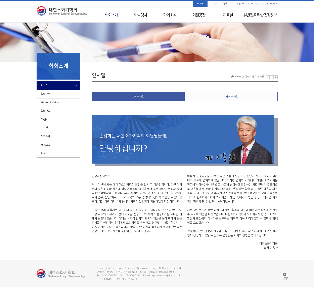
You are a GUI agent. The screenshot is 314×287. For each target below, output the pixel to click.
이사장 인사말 (230, 96)
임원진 (44, 128)
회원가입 (227, 3)
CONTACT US (255, 3)
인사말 (44, 85)
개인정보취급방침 (106, 279)
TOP (285, 276)
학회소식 (169, 15)
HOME (200, 3)
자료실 (228, 15)
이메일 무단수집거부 (127, 279)
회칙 (43, 153)
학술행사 (140, 15)
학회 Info (45, 94)
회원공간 (198, 15)
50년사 (44, 119)
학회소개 (111, 15)
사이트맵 (239, 3)
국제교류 (45, 144)
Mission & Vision (49, 102)
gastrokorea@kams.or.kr (167, 275)
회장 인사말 (138, 96)
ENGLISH (272, 3)
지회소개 (45, 136)
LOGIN (215, 3)
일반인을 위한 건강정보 (260, 15)
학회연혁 (45, 111)
